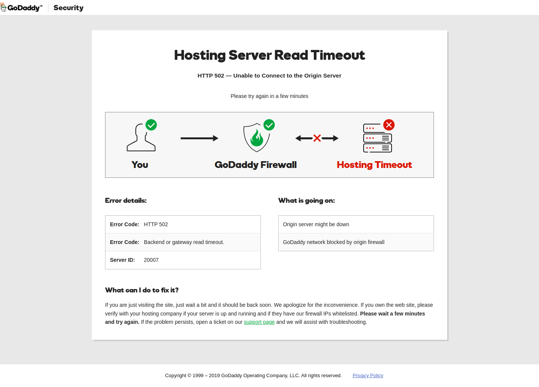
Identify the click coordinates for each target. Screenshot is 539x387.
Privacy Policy (368, 375)
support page (259, 322)
